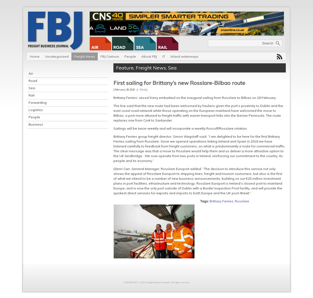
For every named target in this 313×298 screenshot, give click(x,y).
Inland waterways (185, 56)
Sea (32, 88)
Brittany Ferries (221, 201)
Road (33, 81)
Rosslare (242, 201)
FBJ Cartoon (109, 56)
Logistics (36, 110)
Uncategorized (57, 56)
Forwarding (38, 103)
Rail (31, 95)
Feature (125, 68)
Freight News (84, 56)
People (130, 56)
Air (31, 73)
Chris (143, 89)
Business (36, 124)
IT (163, 56)
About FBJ (149, 56)
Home (35, 56)
